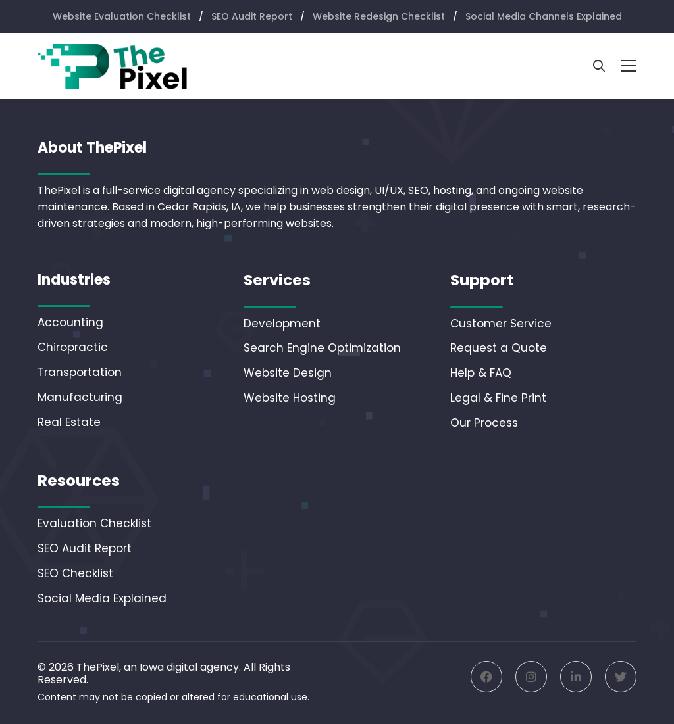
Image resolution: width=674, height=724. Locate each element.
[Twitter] (620, 676)
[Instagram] (531, 676)
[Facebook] (486, 676)
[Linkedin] (576, 676)
